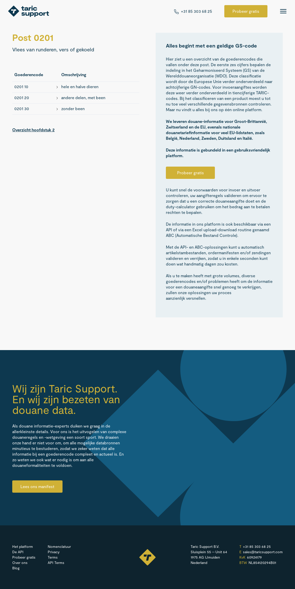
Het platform (22, 546)
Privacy (53, 552)
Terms (53, 557)
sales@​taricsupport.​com (263, 552)
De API (17, 552)
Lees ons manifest (37, 486)
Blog (16, 568)
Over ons (20, 562)
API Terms (56, 562)
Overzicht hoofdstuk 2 (33, 129)
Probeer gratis (245, 11)
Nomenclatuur (59, 546)
